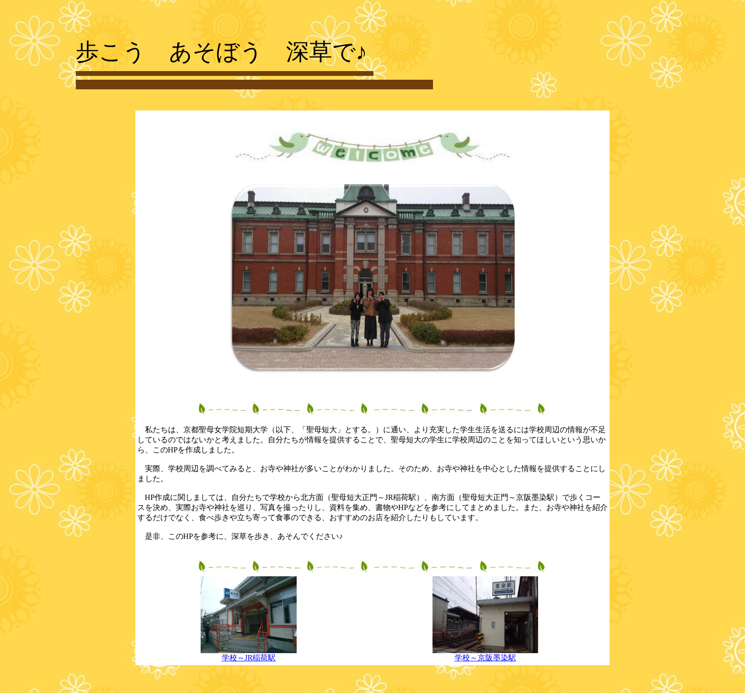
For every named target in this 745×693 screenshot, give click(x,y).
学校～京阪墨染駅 (485, 654)
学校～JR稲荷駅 (249, 654)
